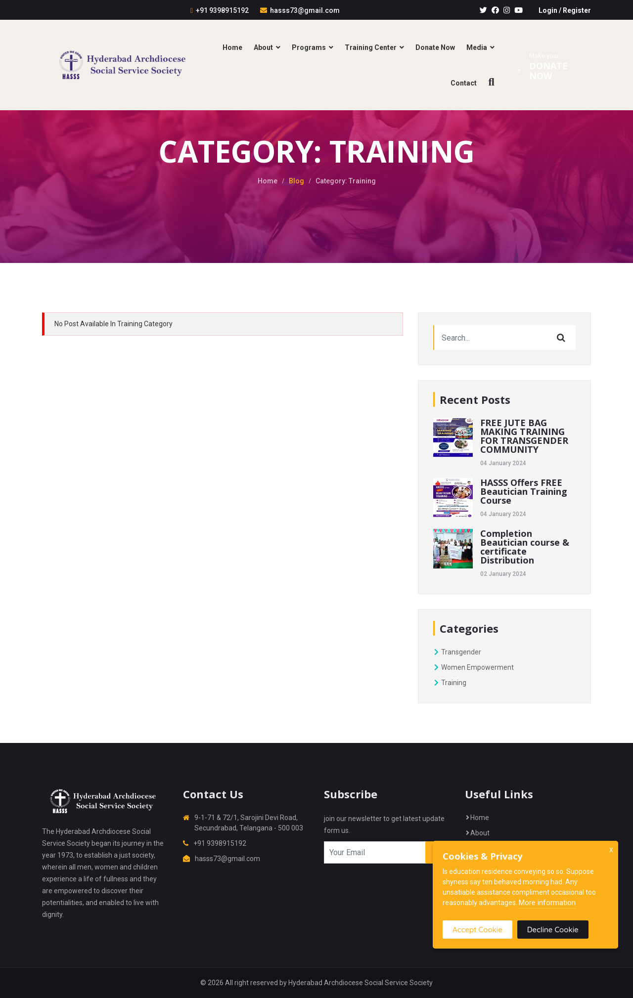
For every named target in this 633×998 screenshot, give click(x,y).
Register (577, 10)
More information (547, 902)
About (263, 47)
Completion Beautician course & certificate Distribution (524, 546)
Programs (309, 47)
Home (232, 47)
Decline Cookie (553, 929)
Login (548, 10)
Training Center (371, 47)
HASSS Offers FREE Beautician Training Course (523, 491)
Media (476, 47)
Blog (296, 181)
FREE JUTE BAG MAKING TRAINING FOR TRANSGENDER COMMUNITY (524, 436)
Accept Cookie (477, 929)
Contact (464, 83)
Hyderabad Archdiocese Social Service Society (360, 983)
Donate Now (435, 47)
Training (449, 683)
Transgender (457, 652)
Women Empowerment (473, 667)
